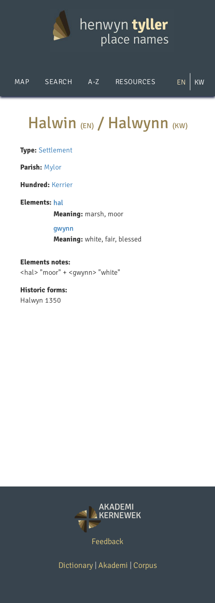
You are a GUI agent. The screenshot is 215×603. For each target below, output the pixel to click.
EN (181, 82)
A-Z (93, 81)
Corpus (145, 565)
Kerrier (62, 184)
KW (199, 82)
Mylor (52, 167)
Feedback (107, 541)
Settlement (55, 150)
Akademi (113, 565)
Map (21, 81)
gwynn (63, 228)
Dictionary (75, 565)
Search (58, 81)
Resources (135, 81)
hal (58, 202)
